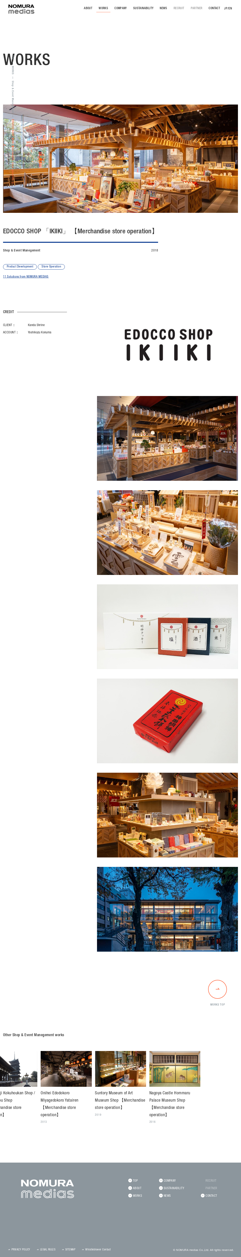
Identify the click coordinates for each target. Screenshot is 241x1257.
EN (230, 8)
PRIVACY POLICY (21, 1249)
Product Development (20, 266)
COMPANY (120, 8)
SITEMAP (70, 1249)
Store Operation (51, 266)
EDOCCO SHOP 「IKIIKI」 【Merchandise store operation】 (12, 150)
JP (226, 8)
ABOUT (88, 8)
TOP (12, 57)
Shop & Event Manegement (12, 97)
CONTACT (214, 8)
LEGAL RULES (47, 1249)
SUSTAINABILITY (143, 8)
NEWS (163, 8)
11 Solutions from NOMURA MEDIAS (26, 277)
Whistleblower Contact (98, 1249)
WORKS (103, 8)
